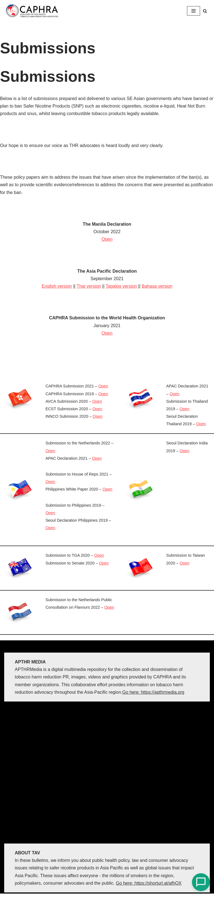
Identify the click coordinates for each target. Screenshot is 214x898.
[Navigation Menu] (193, 11)
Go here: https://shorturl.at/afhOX (149, 883)
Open (106, 239)
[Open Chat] (201, 882)
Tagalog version (121, 286)
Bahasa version (157, 286)
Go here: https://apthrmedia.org (153, 692)
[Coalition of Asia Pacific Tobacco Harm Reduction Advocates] (33, 11)
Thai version (89, 286)
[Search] (205, 11)
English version (57, 286)
